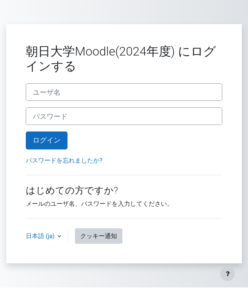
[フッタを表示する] (227, 273)
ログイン (47, 140)
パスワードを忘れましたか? (64, 160)
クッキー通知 (98, 236)
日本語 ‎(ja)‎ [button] (41, 236)
